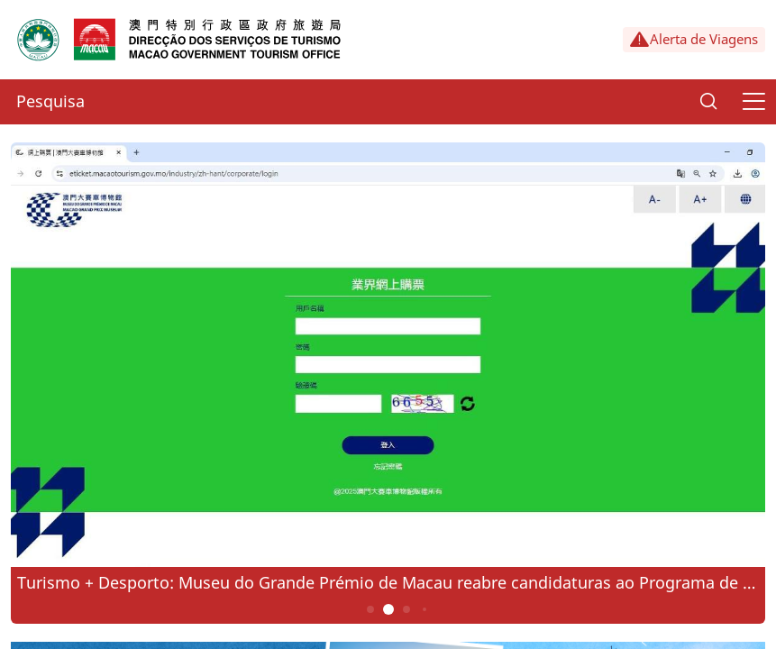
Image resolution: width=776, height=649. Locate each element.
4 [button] (424, 609)
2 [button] (388, 609)
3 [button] (406, 609)
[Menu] (753, 101)
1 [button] (370, 609)
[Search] (708, 101)
